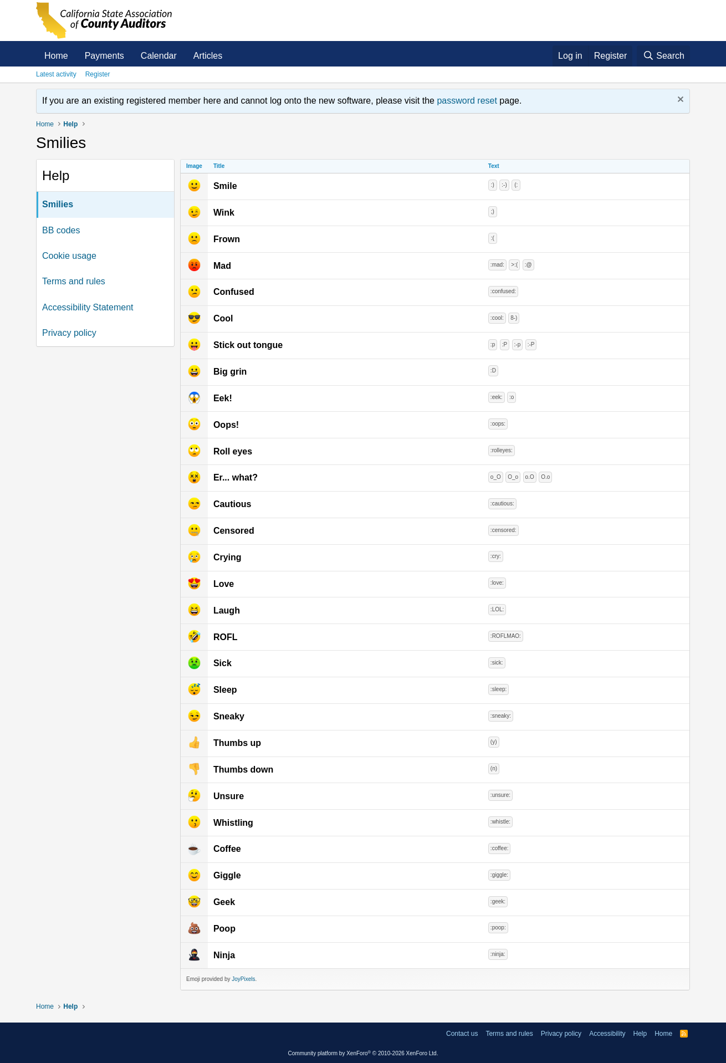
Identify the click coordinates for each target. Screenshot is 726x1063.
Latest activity (56, 74)
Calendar (159, 55)
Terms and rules (73, 281)
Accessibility (607, 1034)
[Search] (663, 56)
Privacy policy (69, 333)
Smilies (57, 204)
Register (97, 74)
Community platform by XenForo (363, 1053)
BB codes (61, 230)
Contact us (462, 1034)
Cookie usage (69, 255)
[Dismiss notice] (679, 100)
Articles (207, 55)
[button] (231, 56)
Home (56, 55)
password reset (467, 100)
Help (640, 1034)
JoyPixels (243, 979)
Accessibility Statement (88, 307)
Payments (104, 55)
